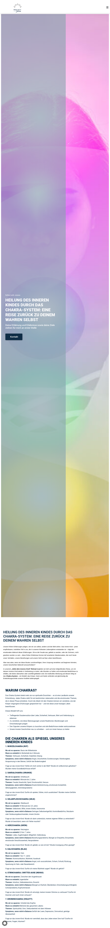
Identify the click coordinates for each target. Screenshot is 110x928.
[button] (76, 7)
